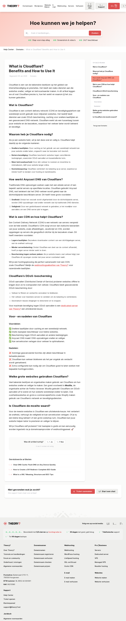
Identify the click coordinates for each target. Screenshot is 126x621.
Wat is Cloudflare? (100, 67)
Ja (49, 442)
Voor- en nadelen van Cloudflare (101, 96)
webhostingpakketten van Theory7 (51, 265)
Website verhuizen (102, 582)
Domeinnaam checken (43, 562)
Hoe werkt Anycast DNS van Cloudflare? (103, 79)
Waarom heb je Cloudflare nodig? (103, 72)
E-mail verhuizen (71, 582)
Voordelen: (98, 102)
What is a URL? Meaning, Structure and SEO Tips (31, 474)
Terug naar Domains (100, 126)
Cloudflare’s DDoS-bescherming (105, 91)
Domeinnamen (39, 550)
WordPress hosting (71, 554)
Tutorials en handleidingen (14, 554)
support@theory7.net (12, 607)
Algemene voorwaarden (13, 566)
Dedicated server (102, 554)
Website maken (101, 578)
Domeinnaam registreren (44, 554)
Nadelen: (97, 106)
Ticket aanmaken (82, 491)
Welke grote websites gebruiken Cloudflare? (105, 111)
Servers (98, 550)
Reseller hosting (101, 566)
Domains (19, 49)
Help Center (9, 49)
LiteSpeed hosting (71, 558)
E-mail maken (69, 578)
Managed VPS (100, 562)
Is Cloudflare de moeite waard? (105, 117)
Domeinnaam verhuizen (43, 558)
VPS (96, 558)
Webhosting (69, 550)
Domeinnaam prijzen (42, 566)
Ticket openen (9, 599)
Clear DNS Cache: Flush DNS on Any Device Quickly (32, 465)
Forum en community (12, 558)
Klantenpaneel (9, 603)
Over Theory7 (9, 550)
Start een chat (107, 491)
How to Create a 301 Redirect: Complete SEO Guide (32, 470)
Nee (60, 442)
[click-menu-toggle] (114, 6)
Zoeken (94, 33)
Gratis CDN (68, 566)
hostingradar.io (55, 532)
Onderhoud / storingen (13, 562)
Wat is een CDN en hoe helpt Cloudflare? (104, 85)
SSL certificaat (70, 562)
